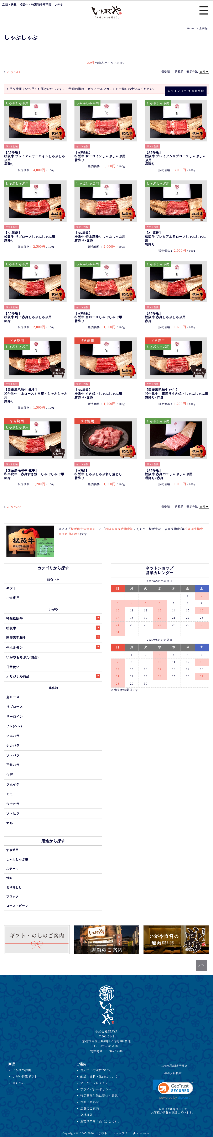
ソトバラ (13, 755)
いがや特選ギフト (24, 1076)
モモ (9, 794)
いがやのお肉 (21, 1070)
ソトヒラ (13, 813)
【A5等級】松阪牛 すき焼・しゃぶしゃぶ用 (98, 393)
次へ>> (14, 71)
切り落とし (14, 887)
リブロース (14, 706)
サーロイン (14, 716)
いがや (53, 609)
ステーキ (12, 868)
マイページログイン (94, 1083)
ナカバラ (13, 745)
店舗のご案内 (89, 1108)
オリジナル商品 (53, 676)
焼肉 (9, 878)
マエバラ (13, 736)
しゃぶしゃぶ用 (17, 859)
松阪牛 (53, 628)
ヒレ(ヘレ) (14, 726)
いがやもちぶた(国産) (22, 657)
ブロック (12, 896)
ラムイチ (13, 784)
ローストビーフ (17, 905)
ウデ (9, 774)
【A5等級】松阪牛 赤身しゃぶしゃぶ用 (165, 317)
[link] (173, 1089)
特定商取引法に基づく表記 (99, 1095)
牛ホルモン (53, 647)
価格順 (165, 71)
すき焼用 (12, 850)
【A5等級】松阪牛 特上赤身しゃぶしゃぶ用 (28, 317)
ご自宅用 (13, 598)
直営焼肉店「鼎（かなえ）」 (100, 1121)
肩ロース (13, 697)
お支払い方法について (95, 1070)
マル (9, 823)
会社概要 (86, 1114)
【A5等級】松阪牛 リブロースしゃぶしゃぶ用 (29, 236)
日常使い (13, 667)
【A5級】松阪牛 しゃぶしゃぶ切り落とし (98, 474)
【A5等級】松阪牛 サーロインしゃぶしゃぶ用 (99, 156)
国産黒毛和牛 (53, 637)
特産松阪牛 (53, 618)
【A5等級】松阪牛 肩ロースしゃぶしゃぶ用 (98, 317)
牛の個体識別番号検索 (173, 1065)
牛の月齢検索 (173, 1073)
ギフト (11, 588)
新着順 (179, 71)
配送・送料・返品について (99, 1076)
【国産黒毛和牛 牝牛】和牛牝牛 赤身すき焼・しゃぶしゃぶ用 (34, 474)
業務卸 (53, 688)
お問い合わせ (89, 1102)
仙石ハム (53, 579)
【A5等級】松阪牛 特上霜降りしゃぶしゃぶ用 (99, 236)
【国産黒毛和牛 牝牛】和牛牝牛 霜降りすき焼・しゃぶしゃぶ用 (176, 393)
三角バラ (13, 765)
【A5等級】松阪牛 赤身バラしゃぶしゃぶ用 (169, 474)
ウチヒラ (13, 804)
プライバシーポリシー (95, 1089)
